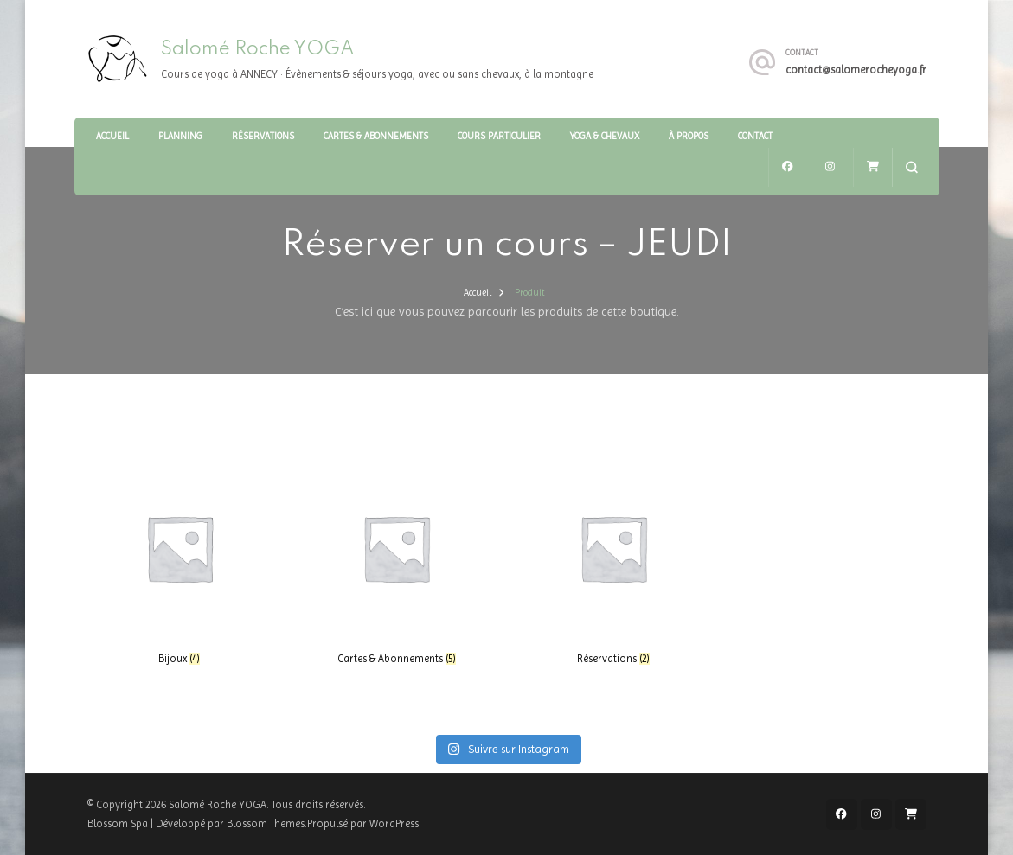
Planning (180, 136)
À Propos (688, 136)
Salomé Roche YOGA (258, 49)
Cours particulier (499, 136)
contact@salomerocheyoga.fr (855, 70)
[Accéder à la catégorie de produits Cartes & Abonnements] (396, 561)
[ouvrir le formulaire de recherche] (911, 167)
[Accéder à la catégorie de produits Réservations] (613, 561)
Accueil (112, 136)
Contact (755, 136)
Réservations (263, 136)
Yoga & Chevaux (604, 136)
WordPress (394, 824)
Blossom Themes (266, 824)
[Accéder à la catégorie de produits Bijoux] (179, 561)
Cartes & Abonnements (376, 136)
